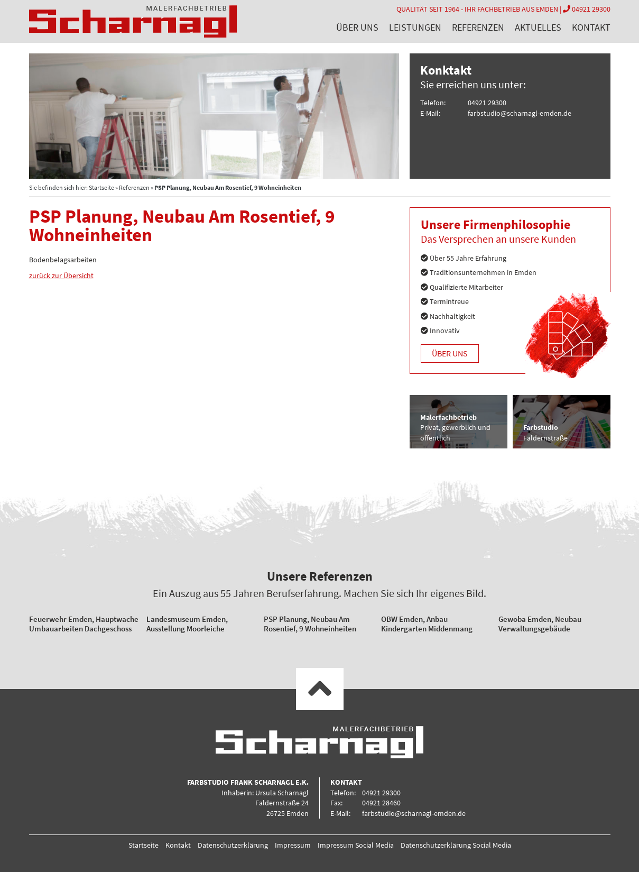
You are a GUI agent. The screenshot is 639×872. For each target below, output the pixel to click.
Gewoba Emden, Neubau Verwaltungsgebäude (539, 624)
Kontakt (591, 27)
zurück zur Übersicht (61, 275)
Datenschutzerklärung (233, 845)
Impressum (293, 845)
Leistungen (415, 27)
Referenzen (478, 27)
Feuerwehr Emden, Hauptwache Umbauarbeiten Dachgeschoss (83, 624)
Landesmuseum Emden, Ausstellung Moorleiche (187, 624)
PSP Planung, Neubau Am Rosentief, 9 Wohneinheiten (310, 624)
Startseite (101, 187)
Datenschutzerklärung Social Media (456, 845)
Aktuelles (538, 27)
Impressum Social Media (356, 845)
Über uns (357, 27)
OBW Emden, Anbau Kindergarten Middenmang (427, 624)
